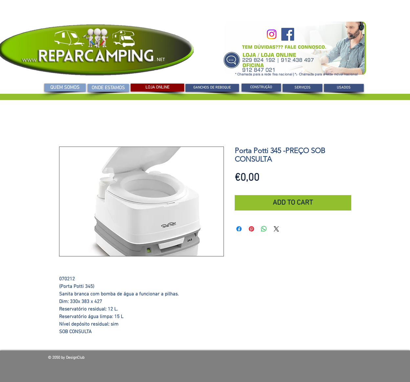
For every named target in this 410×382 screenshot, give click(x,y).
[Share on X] (276, 229)
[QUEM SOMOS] (65, 87)
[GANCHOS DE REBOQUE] (212, 88)
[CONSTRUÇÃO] (261, 87)
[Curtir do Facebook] (315, 359)
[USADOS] (344, 88)
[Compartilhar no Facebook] (239, 229)
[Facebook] (287, 34)
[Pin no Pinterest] (251, 229)
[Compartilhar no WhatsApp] (264, 229)
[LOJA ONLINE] (157, 87)
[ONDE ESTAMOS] (108, 88)
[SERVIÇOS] (302, 88)
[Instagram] (271, 34)
